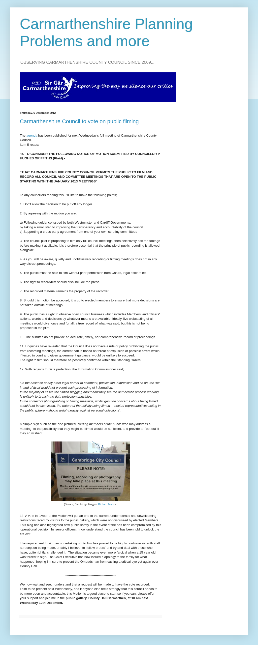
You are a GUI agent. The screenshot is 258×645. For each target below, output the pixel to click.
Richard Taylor (106, 504)
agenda (31, 135)
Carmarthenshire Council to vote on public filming (79, 121)
